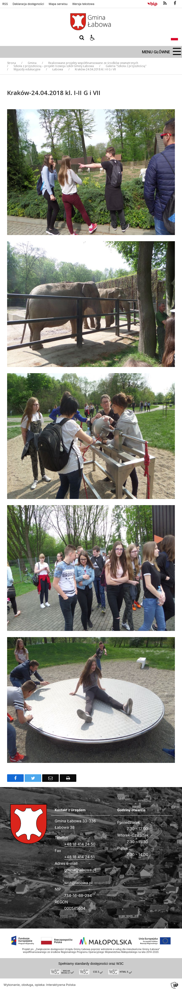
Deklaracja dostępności (28, 4)
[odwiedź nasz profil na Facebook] (175, 3)
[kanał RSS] (165, 3)
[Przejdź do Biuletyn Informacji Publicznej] (152, 3)
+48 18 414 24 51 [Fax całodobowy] (79, 857)
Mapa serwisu (58, 4)
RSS (5, 4)
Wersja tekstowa (83, 4)
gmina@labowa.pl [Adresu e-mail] (80, 869)
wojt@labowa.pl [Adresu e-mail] (78, 882)
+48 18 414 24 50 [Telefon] (80, 844)
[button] (92, 37)
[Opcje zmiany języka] (174, 37)
